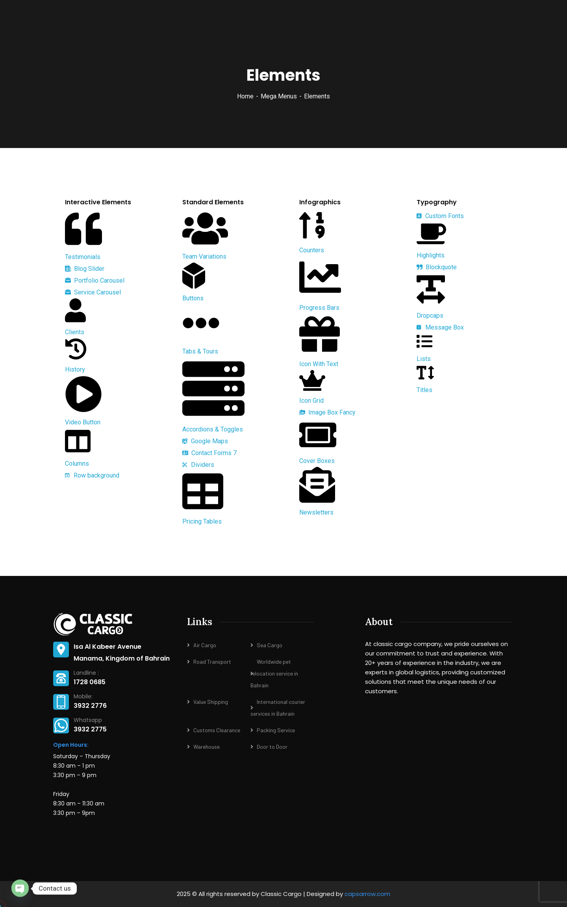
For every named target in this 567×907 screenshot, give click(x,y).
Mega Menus (279, 96)
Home (245, 96)
